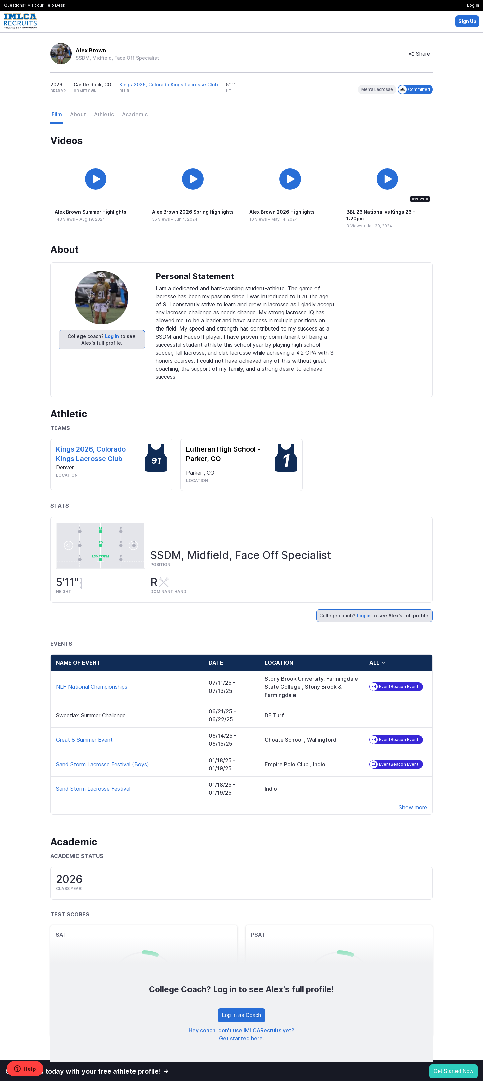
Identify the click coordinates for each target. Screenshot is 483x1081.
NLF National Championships (91, 686)
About (78, 114)
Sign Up (467, 21)
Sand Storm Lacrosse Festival (93, 788)
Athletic (104, 114)
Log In (473, 5)
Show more (413, 807)
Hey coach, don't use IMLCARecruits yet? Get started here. (241, 1034)
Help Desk (55, 5)
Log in (112, 336)
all (377, 662)
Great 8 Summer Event (84, 739)
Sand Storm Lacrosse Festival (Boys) (102, 764)
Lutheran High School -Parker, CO (223, 454)
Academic (135, 114)
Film (57, 114)
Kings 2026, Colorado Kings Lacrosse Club (168, 84)
